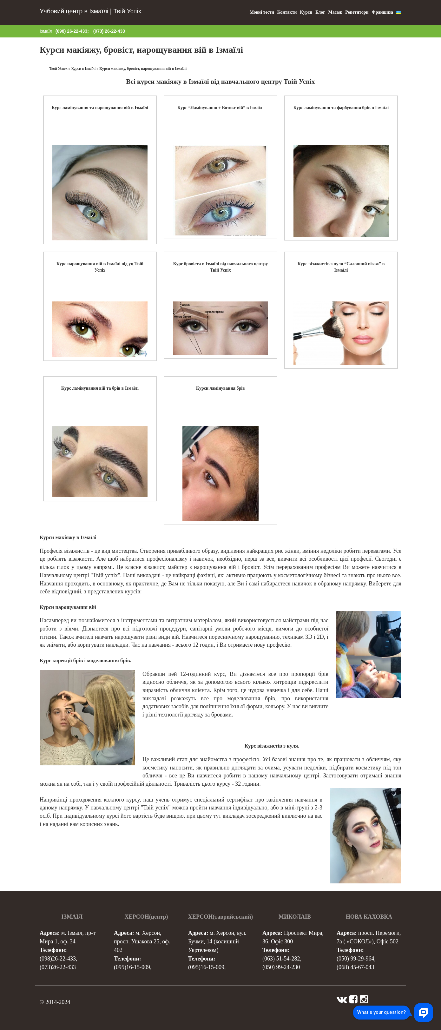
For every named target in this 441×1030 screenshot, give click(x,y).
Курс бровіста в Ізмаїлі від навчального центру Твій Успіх (220, 267)
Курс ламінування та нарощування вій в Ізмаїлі (100, 107)
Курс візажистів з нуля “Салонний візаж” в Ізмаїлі (341, 267)
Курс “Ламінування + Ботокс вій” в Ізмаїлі (220, 107)
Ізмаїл (46, 31)
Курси (306, 12)
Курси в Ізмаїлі (83, 68)
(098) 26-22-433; (72, 31)
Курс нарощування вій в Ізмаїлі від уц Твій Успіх (99, 267)
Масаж (335, 12)
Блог (320, 12)
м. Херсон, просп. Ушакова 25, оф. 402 (142, 941)
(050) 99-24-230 (281, 967)
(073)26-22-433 (58, 967)
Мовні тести (262, 12)
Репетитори (356, 12)
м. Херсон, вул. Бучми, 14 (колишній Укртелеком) (217, 941)
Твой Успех (58, 68)
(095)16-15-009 (132, 967)
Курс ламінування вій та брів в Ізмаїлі (100, 388)
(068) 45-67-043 (355, 967)
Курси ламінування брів (220, 388)
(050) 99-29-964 (355, 958)
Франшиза (382, 12)
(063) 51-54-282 (281, 958)
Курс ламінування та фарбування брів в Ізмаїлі (341, 107)
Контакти (287, 12)
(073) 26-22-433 (109, 31)
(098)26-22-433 (58, 958)
